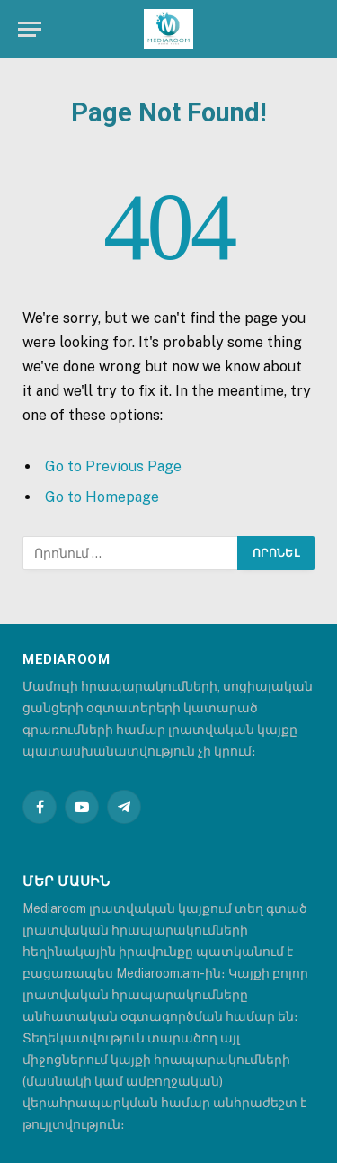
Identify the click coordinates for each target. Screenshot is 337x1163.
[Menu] (29, 29)
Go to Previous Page (113, 466)
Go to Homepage (102, 496)
